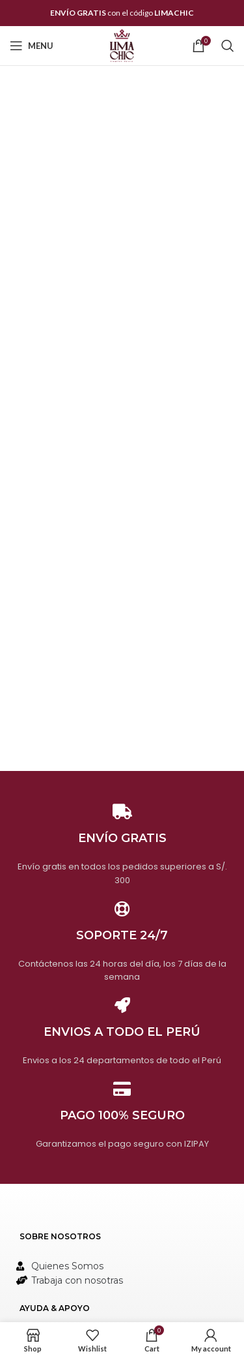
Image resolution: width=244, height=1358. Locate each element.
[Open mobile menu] (31, 46)
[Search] (228, 46)
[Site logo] (121, 44)
